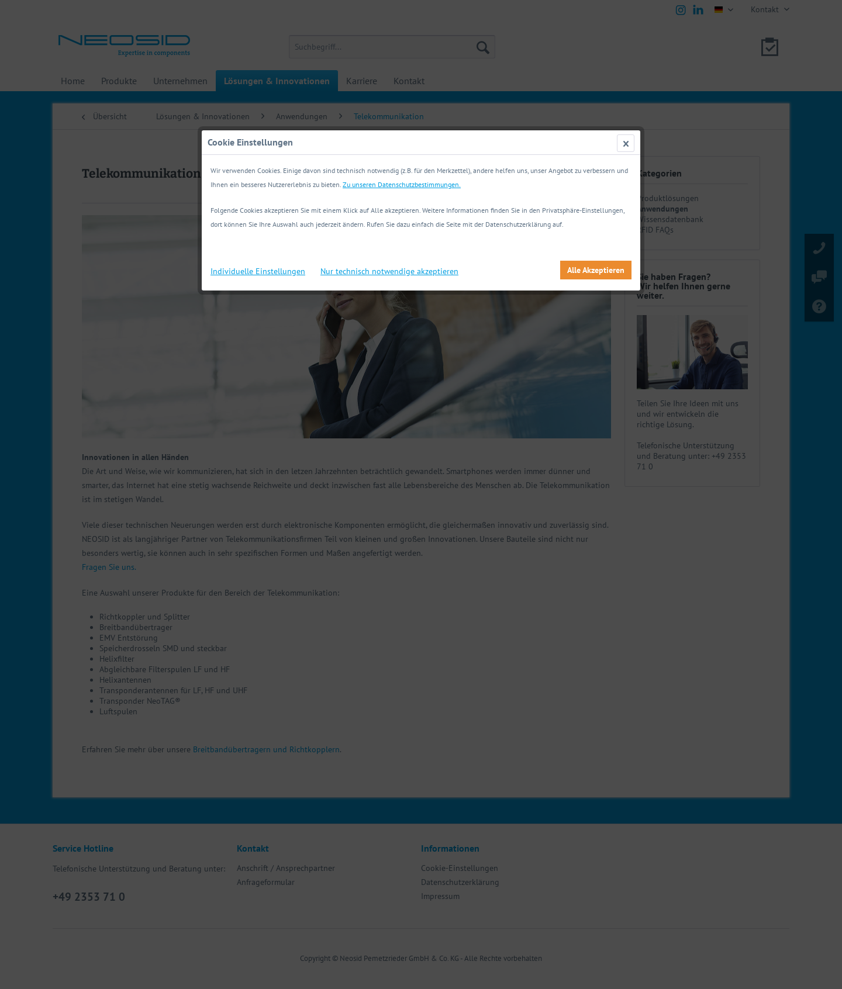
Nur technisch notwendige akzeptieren (389, 271)
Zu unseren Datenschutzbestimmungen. (402, 184)
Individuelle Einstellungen (257, 271)
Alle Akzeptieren (595, 270)
